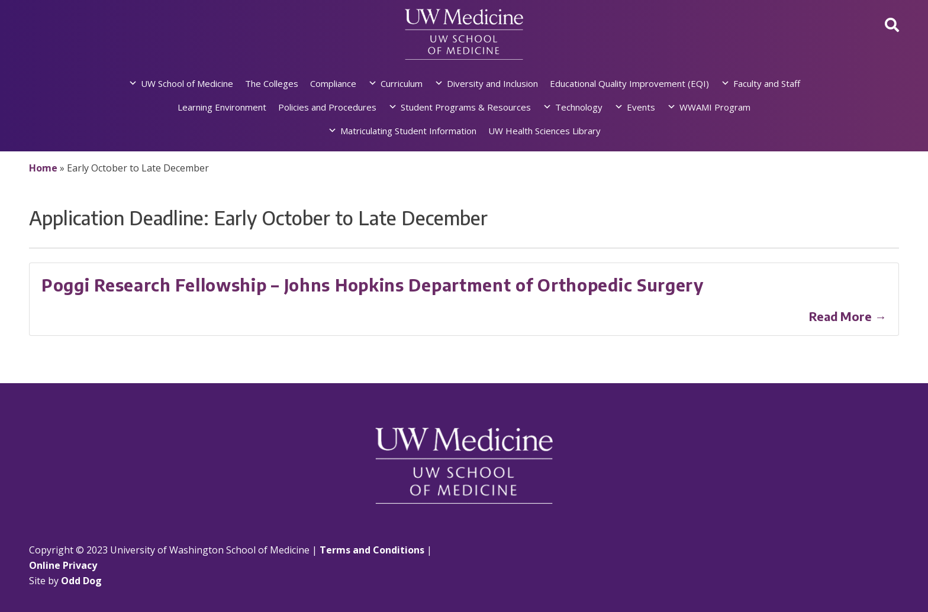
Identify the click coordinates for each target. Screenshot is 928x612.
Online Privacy (63, 565)
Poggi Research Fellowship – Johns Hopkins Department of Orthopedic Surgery (372, 284)
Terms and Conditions (372, 549)
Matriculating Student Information (408, 131)
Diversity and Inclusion (492, 83)
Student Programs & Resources (466, 107)
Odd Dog (81, 580)
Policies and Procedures (327, 107)
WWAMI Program (714, 107)
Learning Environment (222, 107)
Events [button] (641, 107)
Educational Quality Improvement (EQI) (629, 83)
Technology (578, 107)
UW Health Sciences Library (544, 131)
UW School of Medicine (187, 83)
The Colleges (271, 83)
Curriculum (402, 83)
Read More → (848, 316)
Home (43, 167)
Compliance (333, 83)
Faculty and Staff (766, 83)
